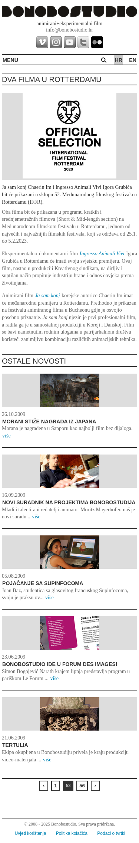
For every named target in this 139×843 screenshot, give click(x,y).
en (132, 60)
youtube (70, 42)
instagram (56, 42)
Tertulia (15, 745)
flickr (97, 42)
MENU (10, 60)
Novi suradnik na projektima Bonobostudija (69, 502)
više (6, 436)
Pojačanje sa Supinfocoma (42, 583)
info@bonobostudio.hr (69, 30)
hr (118, 60)
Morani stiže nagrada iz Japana (49, 421)
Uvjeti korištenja (30, 833)
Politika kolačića (71, 833)
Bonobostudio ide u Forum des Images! (60, 664)
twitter (83, 42)
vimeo (42, 42)
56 (82, 785)
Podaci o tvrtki (111, 833)
